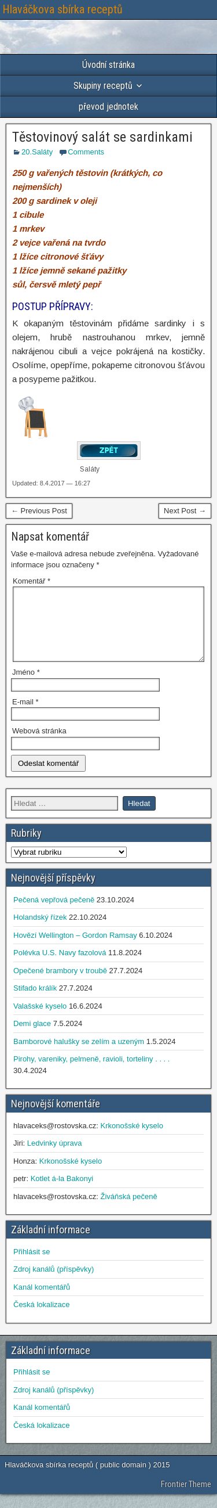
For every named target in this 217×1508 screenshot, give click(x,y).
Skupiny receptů (103, 85)
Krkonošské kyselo (131, 1139)
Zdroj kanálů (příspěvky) (53, 1283)
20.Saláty (37, 151)
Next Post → (185, 510)
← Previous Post (39, 510)
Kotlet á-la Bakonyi (62, 1192)
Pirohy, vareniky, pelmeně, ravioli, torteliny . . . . (91, 1072)
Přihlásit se (31, 1265)
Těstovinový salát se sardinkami (102, 137)
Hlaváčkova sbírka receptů (62, 9)
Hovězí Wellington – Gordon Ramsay (75, 949)
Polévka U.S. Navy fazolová (59, 966)
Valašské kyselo (40, 1020)
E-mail (25, 715)
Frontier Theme (186, 1498)
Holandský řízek (40, 931)
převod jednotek (108, 106)
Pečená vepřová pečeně (53, 913)
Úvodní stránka (108, 64)
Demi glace (32, 1037)
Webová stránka (39, 744)
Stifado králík (35, 1002)
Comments (86, 151)
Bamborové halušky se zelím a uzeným (78, 1055)
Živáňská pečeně (128, 1210)
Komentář (31, 581)
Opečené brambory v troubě (60, 984)
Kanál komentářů (41, 1301)
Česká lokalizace (41, 1318)
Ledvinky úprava (54, 1157)
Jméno (26, 686)
